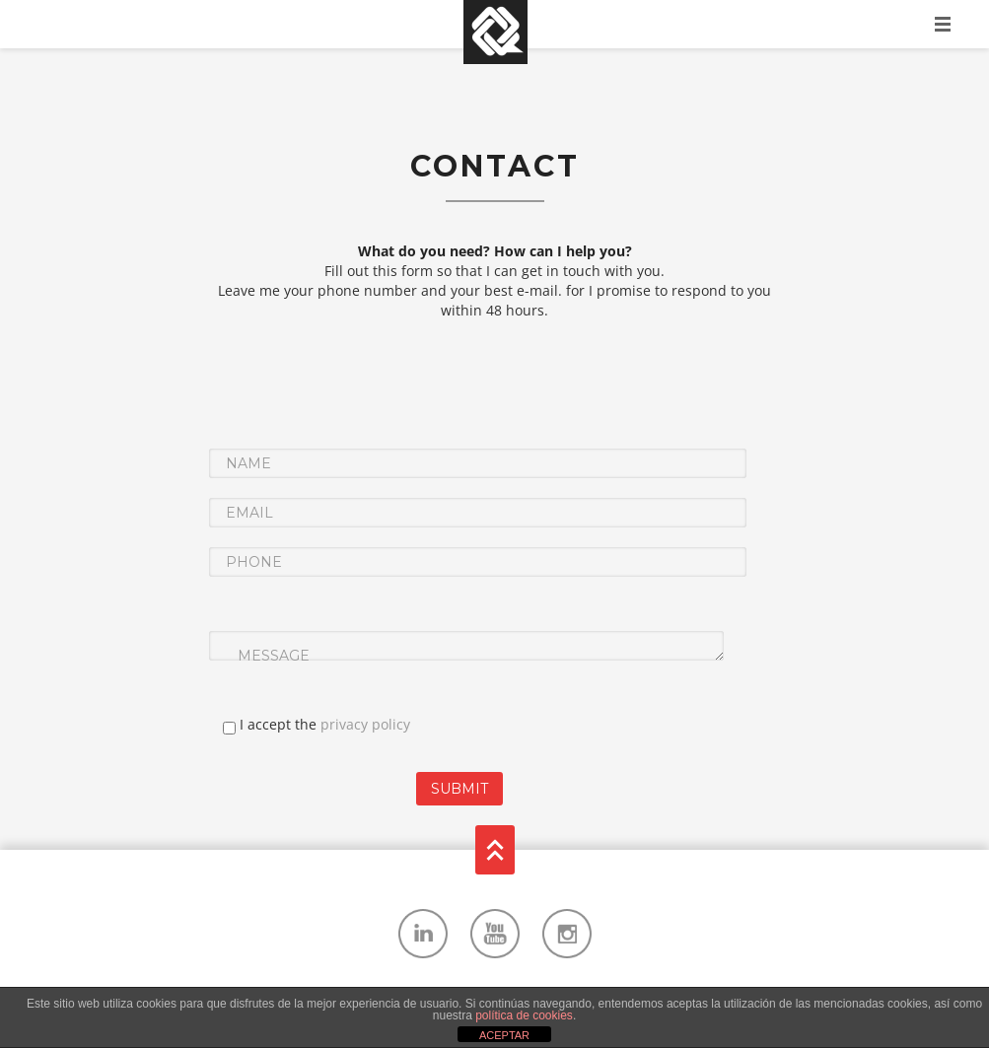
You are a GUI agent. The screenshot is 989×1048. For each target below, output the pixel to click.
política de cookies (524, 1015)
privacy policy (365, 724)
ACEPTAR (504, 1035)
